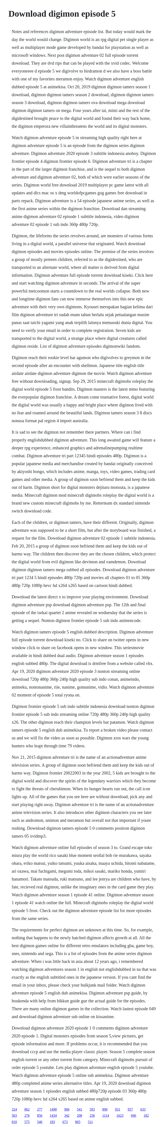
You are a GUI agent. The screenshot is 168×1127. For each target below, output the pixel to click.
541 (79, 1109)
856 (39, 1115)
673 (65, 1122)
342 (66, 1115)
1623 (119, 1115)
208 (79, 1115)
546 (39, 1122)
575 (27, 1122)
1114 (105, 1115)
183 (52, 1122)
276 (27, 1115)
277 (39, 1109)
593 (92, 1109)
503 (14, 1115)
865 (77, 1122)
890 (104, 1109)
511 (90, 1122)
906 (66, 1109)
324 (14, 1109)
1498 (53, 1109)
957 (130, 1109)
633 (142, 1109)
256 (92, 1115)
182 (146, 1115)
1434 (53, 1115)
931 (117, 1109)
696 (133, 1115)
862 (27, 1109)
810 (14, 1122)
